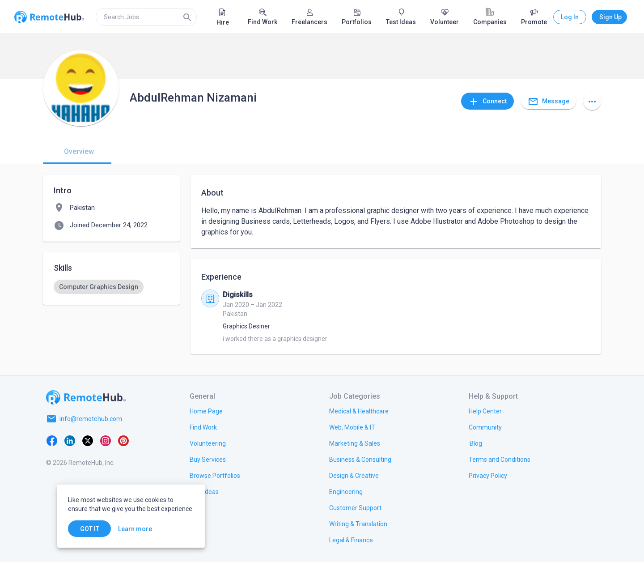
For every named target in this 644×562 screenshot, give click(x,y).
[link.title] (206, 411)
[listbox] (111, 287)
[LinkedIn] (70, 440)
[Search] (187, 17)
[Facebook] (52, 440)
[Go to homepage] (86, 397)
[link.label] (485, 411)
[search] (146, 17)
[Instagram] (105, 440)
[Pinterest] (123, 440)
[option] (99, 287)
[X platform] (88, 440)
